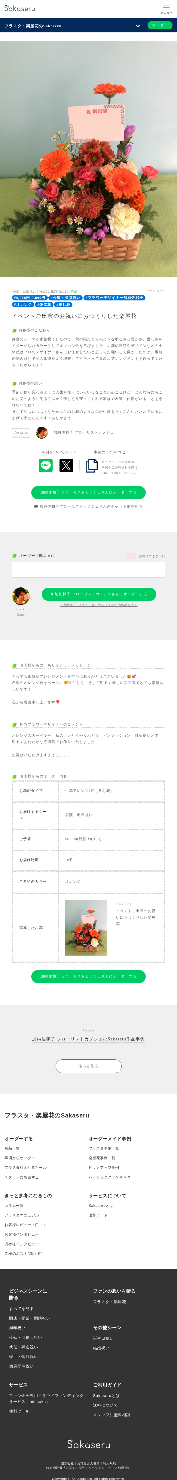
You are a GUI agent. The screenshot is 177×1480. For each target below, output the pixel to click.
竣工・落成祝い (23, 1356)
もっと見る (89, 1066)
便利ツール (19, 1411)
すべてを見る (21, 1308)
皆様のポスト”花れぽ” (23, 1254)
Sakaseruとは (101, 1206)
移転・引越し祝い (25, 1337)
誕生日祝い (103, 1338)
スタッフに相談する (22, 1177)
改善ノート (98, 1215)
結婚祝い (101, 1348)
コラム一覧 (14, 1206)
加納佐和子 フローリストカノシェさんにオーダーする (88, 492)
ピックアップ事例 (104, 1167)
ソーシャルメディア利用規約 (110, 1468)
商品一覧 (12, 1148)
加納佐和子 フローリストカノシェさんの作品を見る (99, 605)
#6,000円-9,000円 (30, 298)
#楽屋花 (44, 305)
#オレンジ (23, 305)
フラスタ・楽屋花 (109, 1301)
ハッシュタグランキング (110, 1177)
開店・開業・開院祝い (29, 1318)
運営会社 (67, 1463)
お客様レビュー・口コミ (26, 1225)
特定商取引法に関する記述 (65, 1468)
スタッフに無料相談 (111, 1415)
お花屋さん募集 (88, 1463)
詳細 (74, 291)
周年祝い (17, 1328)
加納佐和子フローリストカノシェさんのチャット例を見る (88, 506)
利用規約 (109, 1463)
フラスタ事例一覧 (104, 1148)
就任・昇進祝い (23, 1347)
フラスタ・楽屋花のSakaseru (33, 26)
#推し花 (63, 305)
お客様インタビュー (22, 1234)
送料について (105, 1405)
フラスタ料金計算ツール (26, 1167)
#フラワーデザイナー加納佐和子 (114, 298)
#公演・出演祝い (65, 298)
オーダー (160, 25)
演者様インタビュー (22, 1244)
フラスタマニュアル (22, 1215)
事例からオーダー (20, 1158)
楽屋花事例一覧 (102, 1158)
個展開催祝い (21, 1366)
